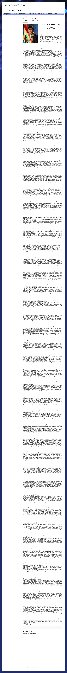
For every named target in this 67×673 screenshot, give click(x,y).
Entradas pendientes (22, 13)
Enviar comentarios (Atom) (31, 667)
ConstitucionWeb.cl (41, 13)
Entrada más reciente (26, 666)
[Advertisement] (42, 662)
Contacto (55, 13)
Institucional (9, 13)
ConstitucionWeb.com (32, 13)
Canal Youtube (49, 13)
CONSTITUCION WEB (15, 5)
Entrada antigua (59, 666)
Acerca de (15, 13)
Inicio (5, 13)
